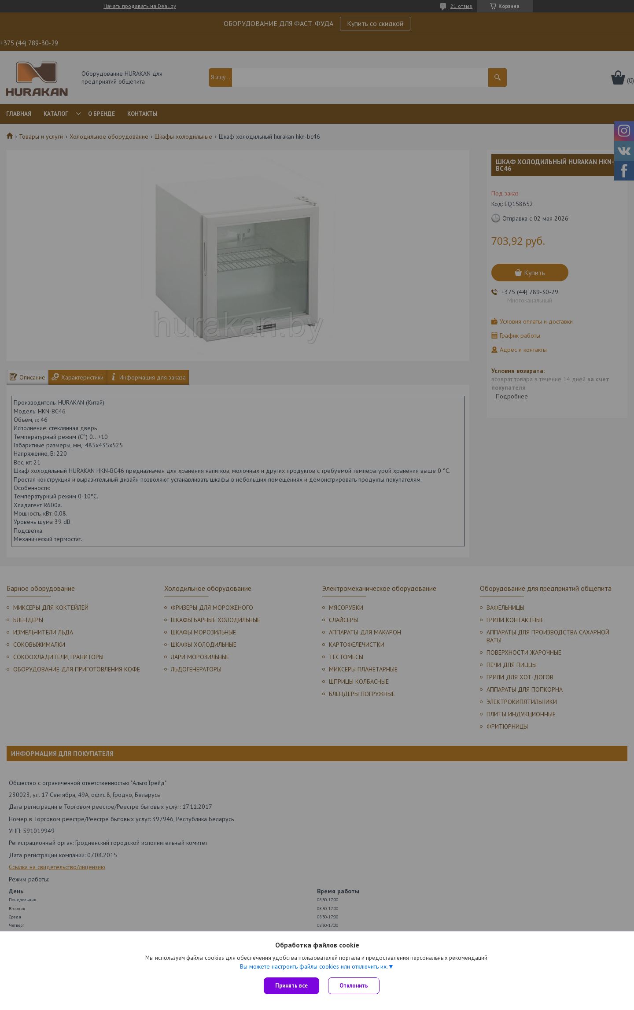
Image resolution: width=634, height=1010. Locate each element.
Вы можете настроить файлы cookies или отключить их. (314, 966)
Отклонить (353, 985)
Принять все (291, 985)
